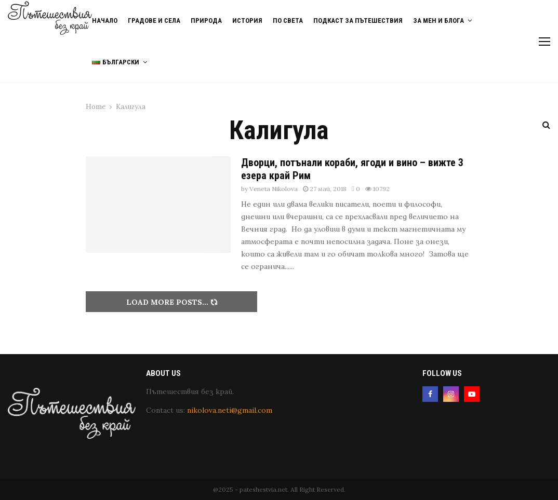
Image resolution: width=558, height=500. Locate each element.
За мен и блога (438, 20)
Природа (206, 20)
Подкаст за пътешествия (358, 20)
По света (288, 20)
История (247, 20)
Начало (104, 20)
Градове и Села (154, 20)
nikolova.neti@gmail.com (229, 410)
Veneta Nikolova (273, 189)
